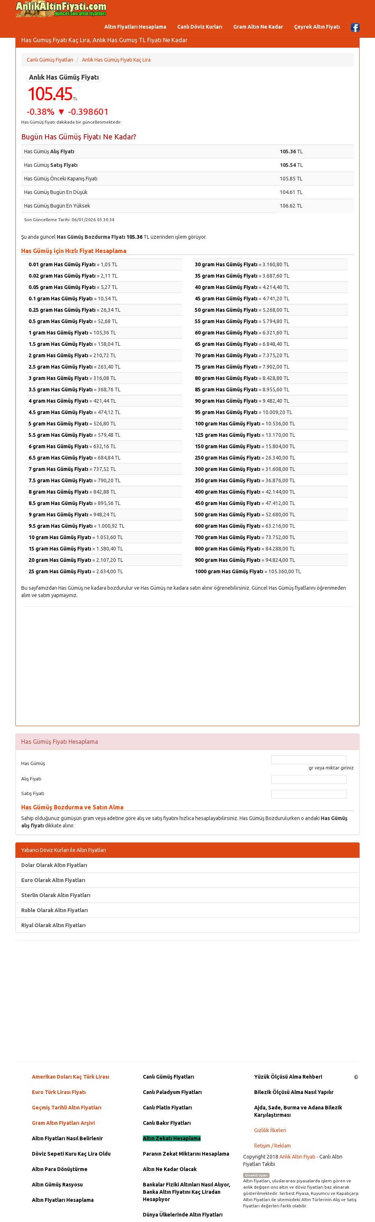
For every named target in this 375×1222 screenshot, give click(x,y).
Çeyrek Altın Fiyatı (317, 27)
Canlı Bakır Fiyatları (167, 1123)
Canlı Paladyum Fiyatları (172, 1092)
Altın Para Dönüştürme (60, 1169)
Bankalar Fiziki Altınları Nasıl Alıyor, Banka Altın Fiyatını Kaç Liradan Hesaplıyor (186, 1192)
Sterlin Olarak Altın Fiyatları (55, 895)
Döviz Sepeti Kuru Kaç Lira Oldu (71, 1154)
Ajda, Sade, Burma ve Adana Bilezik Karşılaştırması (298, 1111)
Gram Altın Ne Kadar (258, 27)
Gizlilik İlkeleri (270, 1130)
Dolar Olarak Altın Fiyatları (54, 865)
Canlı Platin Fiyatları (167, 1108)
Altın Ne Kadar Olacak (170, 1169)
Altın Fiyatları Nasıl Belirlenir (67, 1138)
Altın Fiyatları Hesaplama (135, 27)
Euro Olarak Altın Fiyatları (53, 880)
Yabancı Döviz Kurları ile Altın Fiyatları (63, 850)
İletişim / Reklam (272, 1146)
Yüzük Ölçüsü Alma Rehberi (288, 1077)
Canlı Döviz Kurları (199, 27)
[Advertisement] (187, 665)
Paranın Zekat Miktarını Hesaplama (186, 1154)
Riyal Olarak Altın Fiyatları (53, 925)
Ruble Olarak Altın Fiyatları (54, 910)
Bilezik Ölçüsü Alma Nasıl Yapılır (294, 1092)
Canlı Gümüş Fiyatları (168, 1077)
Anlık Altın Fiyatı (297, 1157)
